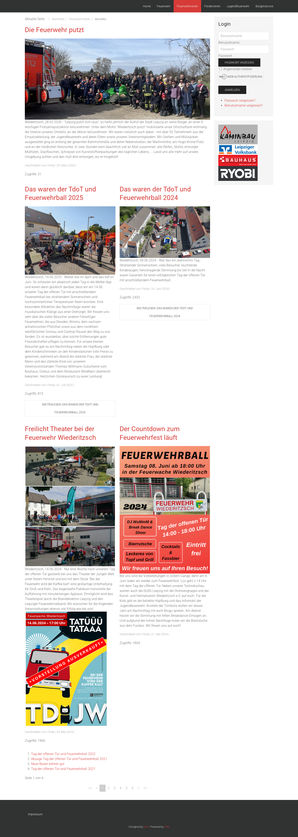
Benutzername (228, 42)
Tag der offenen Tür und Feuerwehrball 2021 (63, 769)
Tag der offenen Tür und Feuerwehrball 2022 (63, 754)
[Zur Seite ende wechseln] (145, 788)
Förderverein (212, 6)
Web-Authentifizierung (240, 76)
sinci (146, 826)
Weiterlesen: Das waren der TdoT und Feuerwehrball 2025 (70, 408)
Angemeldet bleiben (235, 69)
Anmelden (232, 89)
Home (147, 6)
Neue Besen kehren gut (47, 764)
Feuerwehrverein (187, 6)
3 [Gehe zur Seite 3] (114, 788)
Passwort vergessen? (240, 100)
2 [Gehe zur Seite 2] (108, 788)
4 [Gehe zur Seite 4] (120, 788)
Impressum (35, 814)
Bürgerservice (264, 6)
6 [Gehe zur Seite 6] (132, 788)
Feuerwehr (164, 6)
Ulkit (166, 826)
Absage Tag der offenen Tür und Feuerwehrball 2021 (69, 759)
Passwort (225, 56)
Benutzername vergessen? (244, 105)
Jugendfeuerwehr (238, 6)
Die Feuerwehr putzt (54, 30)
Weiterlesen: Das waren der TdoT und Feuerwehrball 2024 (165, 312)
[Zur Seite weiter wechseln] (138, 788)
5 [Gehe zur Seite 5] (126, 788)
